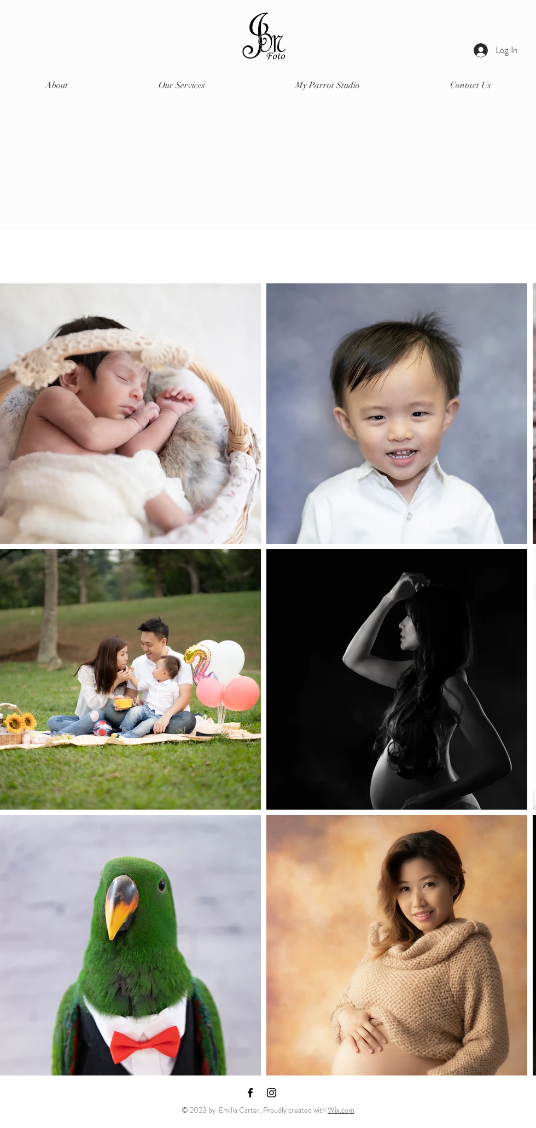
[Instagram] (271, 1092)
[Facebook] (250, 1092)
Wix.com (341, 1109)
